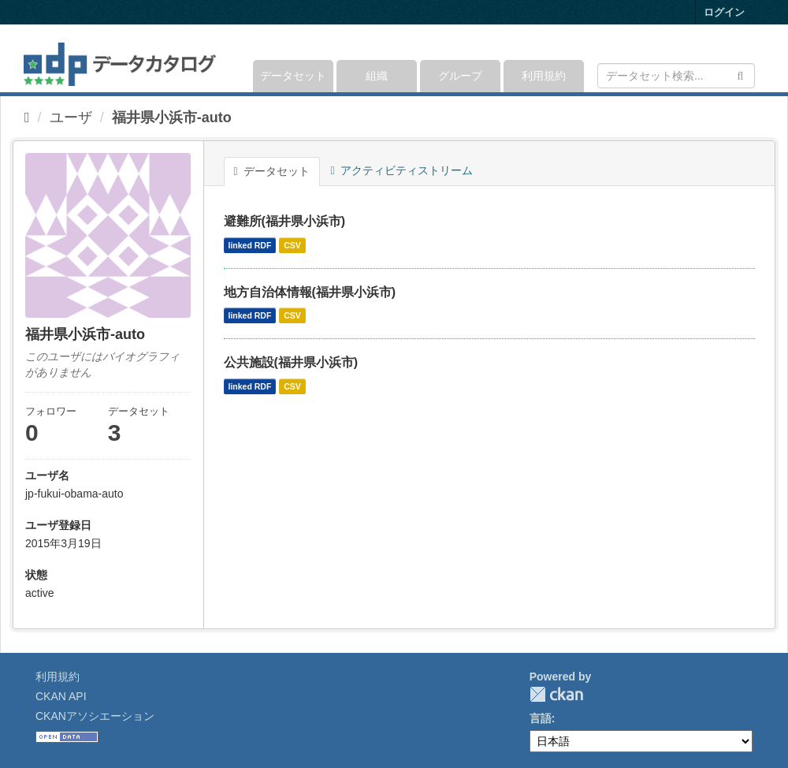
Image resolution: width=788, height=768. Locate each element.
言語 (541, 718)
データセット (293, 75)
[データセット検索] (676, 75)
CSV (292, 245)
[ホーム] (27, 117)
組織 (377, 75)
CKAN (556, 694)
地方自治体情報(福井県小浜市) (310, 292)
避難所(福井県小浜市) (285, 221)
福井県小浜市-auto (172, 117)
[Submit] (740, 74)
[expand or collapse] (753, 58)
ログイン (724, 12)
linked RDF (250, 245)
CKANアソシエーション (94, 716)
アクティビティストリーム (402, 170)
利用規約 (544, 75)
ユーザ (71, 117)
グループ (460, 75)
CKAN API (61, 696)
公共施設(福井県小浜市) (291, 362)
